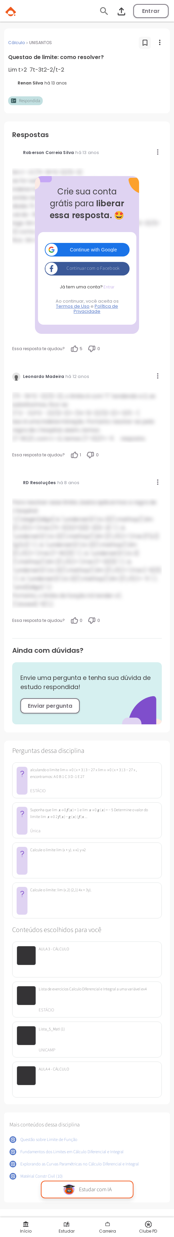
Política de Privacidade (96, 309)
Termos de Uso (73, 306)
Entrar (151, 11)
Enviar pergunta (50, 706)
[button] (87, 249)
